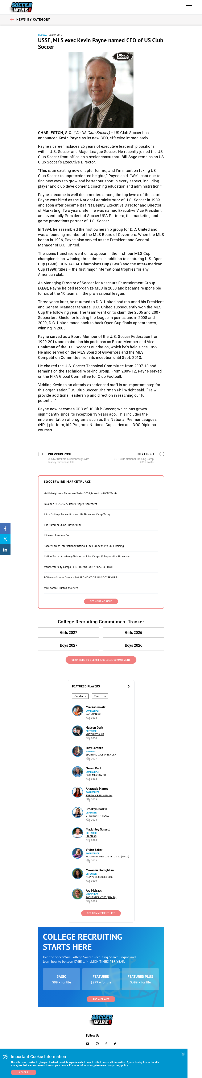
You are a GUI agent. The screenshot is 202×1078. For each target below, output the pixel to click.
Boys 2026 (133, 645)
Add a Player (101, 999)
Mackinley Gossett (98, 829)
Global (42, 35)
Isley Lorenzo (94, 748)
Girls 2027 (68, 632)
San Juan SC (93, 714)
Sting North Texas (97, 816)
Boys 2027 (68, 645)
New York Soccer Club (99, 877)
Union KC (91, 836)
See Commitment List (101, 913)
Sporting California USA (101, 754)
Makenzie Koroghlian (100, 870)
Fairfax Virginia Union (99, 795)
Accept (23, 1072)
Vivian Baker (94, 850)
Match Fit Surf (95, 734)
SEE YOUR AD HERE (101, 601)
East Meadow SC (96, 775)
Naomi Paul (93, 768)
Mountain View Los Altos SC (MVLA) (107, 856)
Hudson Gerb (94, 727)
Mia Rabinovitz (96, 707)
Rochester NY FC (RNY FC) (101, 897)
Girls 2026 (133, 632)
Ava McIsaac (94, 890)
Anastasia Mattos (97, 789)
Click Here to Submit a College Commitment (101, 660)
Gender (78, 696)
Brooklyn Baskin (96, 809)
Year (96, 696)
